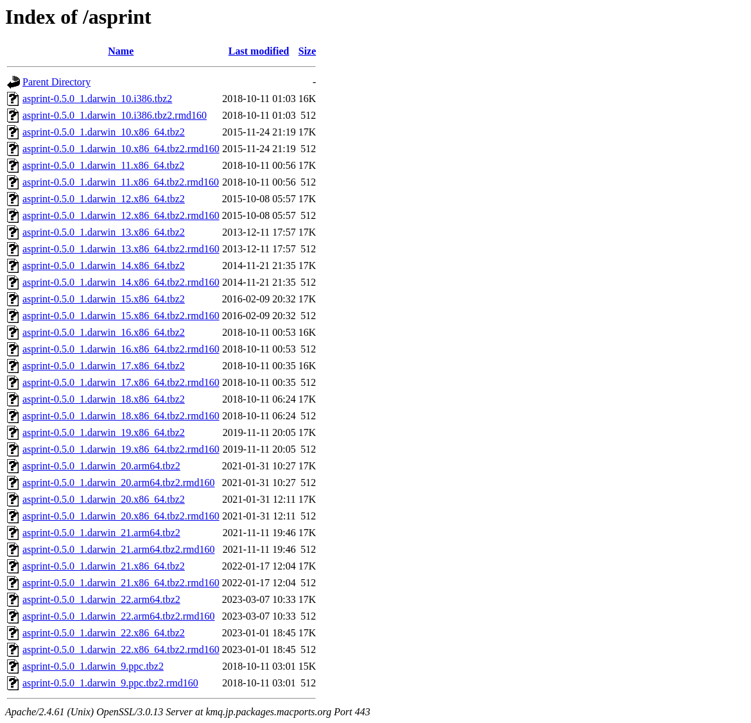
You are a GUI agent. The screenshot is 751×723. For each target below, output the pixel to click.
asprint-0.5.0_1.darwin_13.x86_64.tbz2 (103, 232)
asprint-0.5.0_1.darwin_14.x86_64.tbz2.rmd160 (121, 282)
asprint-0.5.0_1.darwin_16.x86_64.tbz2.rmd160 (121, 349)
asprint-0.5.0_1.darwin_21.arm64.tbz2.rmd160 (118, 549)
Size (307, 51)
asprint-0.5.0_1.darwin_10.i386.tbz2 (97, 98)
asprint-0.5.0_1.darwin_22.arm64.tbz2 (101, 599)
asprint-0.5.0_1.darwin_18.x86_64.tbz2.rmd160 (121, 415)
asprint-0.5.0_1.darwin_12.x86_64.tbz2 (103, 198)
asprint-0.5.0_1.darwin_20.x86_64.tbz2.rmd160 (121, 515)
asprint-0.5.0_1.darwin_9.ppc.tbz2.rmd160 (110, 682)
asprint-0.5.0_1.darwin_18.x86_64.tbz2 (103, 399)
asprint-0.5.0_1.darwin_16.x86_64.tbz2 (103, 332)
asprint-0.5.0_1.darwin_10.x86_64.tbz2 (103, 131)
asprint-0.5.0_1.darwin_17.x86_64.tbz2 (103, 365)
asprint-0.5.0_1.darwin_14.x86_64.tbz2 (103, 265)
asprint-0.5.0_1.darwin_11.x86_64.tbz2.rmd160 (120, 182)
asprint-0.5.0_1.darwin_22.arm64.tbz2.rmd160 (118, 616)
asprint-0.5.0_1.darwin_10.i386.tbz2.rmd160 (114, 115)
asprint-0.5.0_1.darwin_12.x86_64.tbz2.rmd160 (121, 215)
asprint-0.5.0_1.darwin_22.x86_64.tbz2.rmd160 (121, 649)
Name (121, 51)
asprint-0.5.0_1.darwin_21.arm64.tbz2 (101, 532)
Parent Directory (56, 81)
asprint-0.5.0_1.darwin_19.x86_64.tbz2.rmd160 (121, 449)
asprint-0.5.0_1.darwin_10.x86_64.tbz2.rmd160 (121, 148)
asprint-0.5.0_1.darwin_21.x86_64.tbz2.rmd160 (121, 582)
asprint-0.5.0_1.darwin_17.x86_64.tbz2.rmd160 (121, 382)
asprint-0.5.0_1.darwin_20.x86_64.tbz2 (103, 499)
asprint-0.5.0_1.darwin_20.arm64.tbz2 (101, 465)
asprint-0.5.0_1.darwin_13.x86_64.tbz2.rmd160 (121, 248)
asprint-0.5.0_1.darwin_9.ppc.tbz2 (93, 666)
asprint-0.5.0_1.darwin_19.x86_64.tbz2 (103, 432)
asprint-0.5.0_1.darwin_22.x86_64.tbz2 (103, 632)
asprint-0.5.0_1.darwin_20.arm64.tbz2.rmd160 (118, 482)
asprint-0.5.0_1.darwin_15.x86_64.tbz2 (103, 298)
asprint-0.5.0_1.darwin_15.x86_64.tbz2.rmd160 (121, 315)
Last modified (259, 51)
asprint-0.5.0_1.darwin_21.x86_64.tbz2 (103, 566)
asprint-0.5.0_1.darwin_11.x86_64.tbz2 (103, 165)
